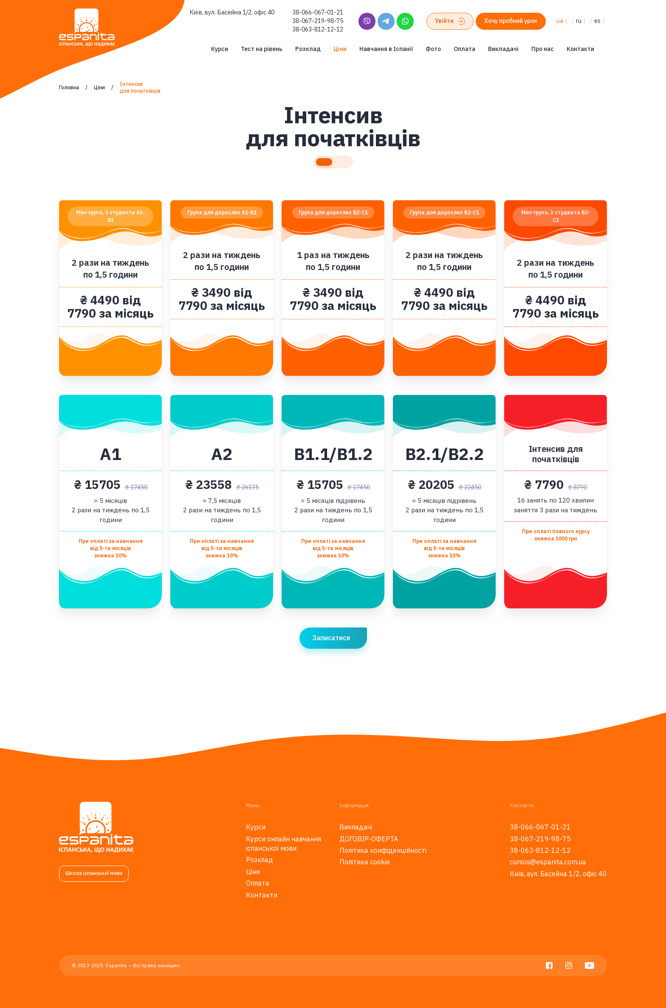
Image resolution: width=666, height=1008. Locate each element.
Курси (219, 49)
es (597, 21)
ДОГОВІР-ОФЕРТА (368, 839)
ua (559, 21)
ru (578, 21)
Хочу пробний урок (510, 21)
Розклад (308, 49)
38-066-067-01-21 (317, 12)
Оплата (464, 49)
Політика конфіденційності (382, 850)
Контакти (580, 49)
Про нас (542, 49)
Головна (69, 87)
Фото (433, 49)
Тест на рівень (261, 49)
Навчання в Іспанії (386, 49)
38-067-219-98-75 (317, 21)
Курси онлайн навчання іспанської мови (283, 843)
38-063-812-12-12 (317, 29)
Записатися (331, 637)
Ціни (340, 49)
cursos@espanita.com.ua (548, 862)
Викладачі (503, 49)
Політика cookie (364, 862)
